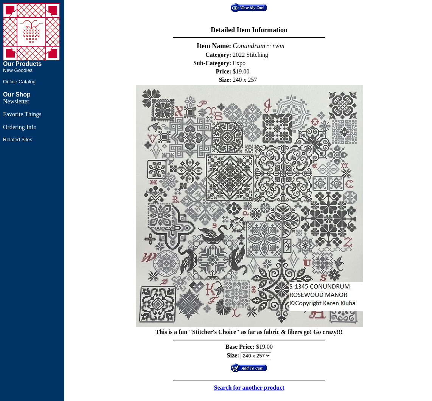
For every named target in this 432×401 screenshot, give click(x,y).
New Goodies (18, 70)
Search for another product (249, 387)
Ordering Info (19, 127)
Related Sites (17, 139)
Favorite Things (22, 114)
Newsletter (16, 101)
